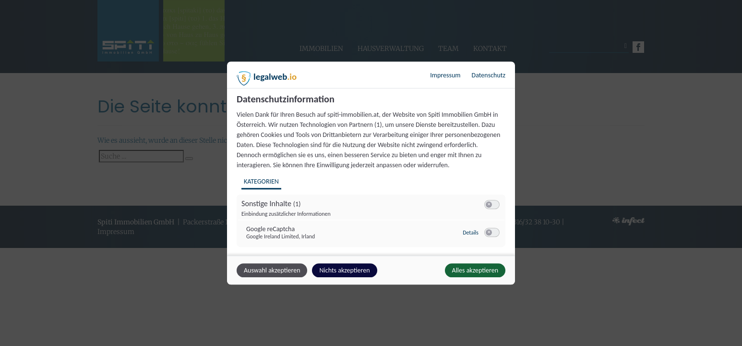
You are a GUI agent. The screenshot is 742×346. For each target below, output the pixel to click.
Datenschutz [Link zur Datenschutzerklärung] (488, 75)
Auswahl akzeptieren (272, 270)
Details (471, 232)
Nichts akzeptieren (344, 270)
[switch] (492, 204)
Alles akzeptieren (475, 270)
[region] (372, 173)
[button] (489, 204)
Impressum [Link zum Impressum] (445, 75)
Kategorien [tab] (261, 181)
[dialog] (371, 173)
